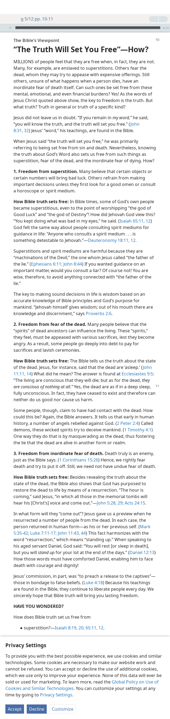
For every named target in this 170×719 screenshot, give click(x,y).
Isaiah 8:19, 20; (69, 620)
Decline (36, 709)
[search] (163, 7)
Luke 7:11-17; (43, 525)
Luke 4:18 (93, 574)
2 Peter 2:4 (127, 415)
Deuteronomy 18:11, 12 (111, 232)
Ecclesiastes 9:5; (79, 630)
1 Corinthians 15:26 (78, 452)
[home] (8, 7)
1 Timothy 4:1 (137, 422)
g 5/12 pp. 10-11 (34, 19)
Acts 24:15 (134, 495)
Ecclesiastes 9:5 (137, 366)
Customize (62, 709)
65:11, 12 (93, 620)
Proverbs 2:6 (98, 305)
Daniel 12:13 (142, 544)
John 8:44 (72, 256)
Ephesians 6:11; (46, 256)
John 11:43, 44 (71, 525)
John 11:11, (106, 630)
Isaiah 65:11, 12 (135, 213)
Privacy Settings (56, 695)
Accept (15, 709)
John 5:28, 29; (110, 495)
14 (28, 366)
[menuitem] (8, 7)
